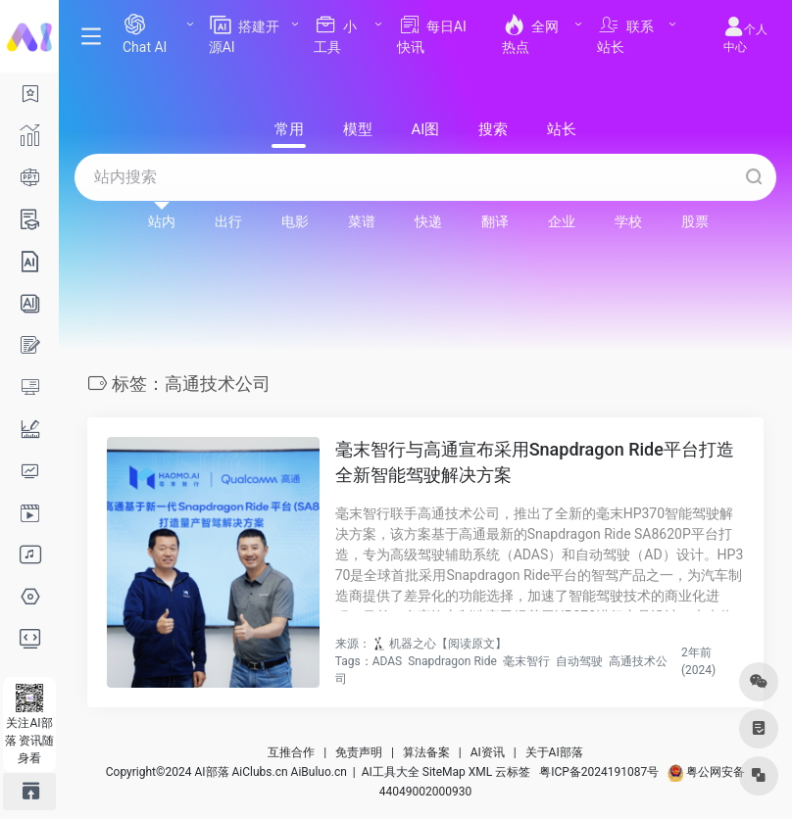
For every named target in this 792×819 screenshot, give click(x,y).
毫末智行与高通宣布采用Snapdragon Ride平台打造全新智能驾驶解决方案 (534, 462)
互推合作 (291, 752)
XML (480, 772)
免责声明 (358, 752)
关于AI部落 (554, 752)
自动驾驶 (579, 661)
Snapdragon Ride (452, 661)
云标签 (512, 772)
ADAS (387, 661)
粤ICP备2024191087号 (599, 772)
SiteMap (444, 772)
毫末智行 (526, 661)
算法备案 (426, 752)
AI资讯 (487, 752)
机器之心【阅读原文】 (448, 643)
